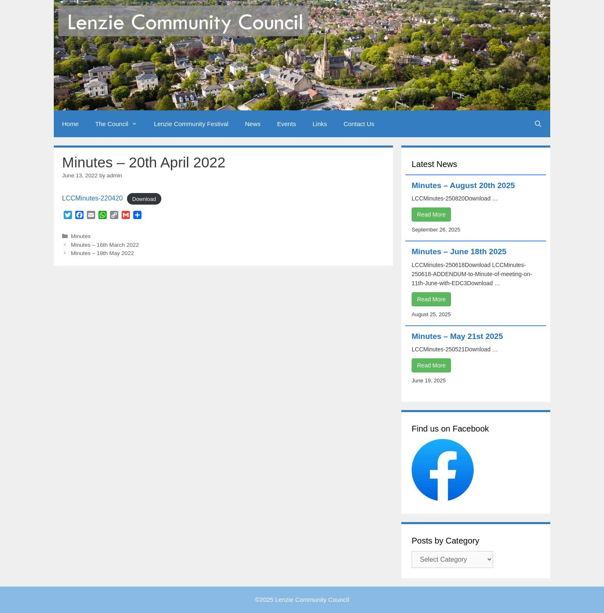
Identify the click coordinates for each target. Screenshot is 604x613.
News (253, 123)
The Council (120, 123)
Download (144, 199)
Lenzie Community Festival (191, 123)
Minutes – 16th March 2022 (105, 245)
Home (70, 123)
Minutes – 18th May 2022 (102, 253)
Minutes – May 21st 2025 (457, 336)
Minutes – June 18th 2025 (459, 251)
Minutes (81, 236)
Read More (431, 214)
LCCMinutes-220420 (92, 198)
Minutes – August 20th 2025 (463, 185)
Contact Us (359, 123)
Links (320, 123)
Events (286, 123)
